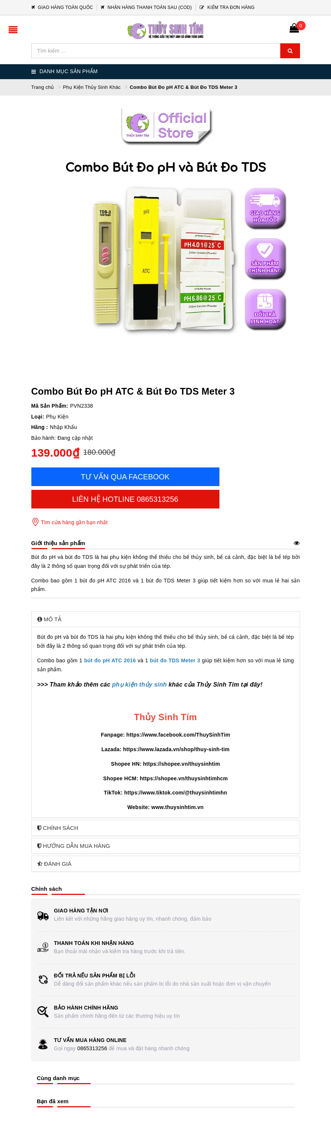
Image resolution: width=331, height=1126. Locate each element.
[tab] (166, 619)
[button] (165, 619)
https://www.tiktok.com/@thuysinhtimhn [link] (175, 793)
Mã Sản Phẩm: (49, 406)
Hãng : (39, 427)
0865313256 (92, 1048)
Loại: (37, 417)
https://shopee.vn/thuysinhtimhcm (184, 778)
